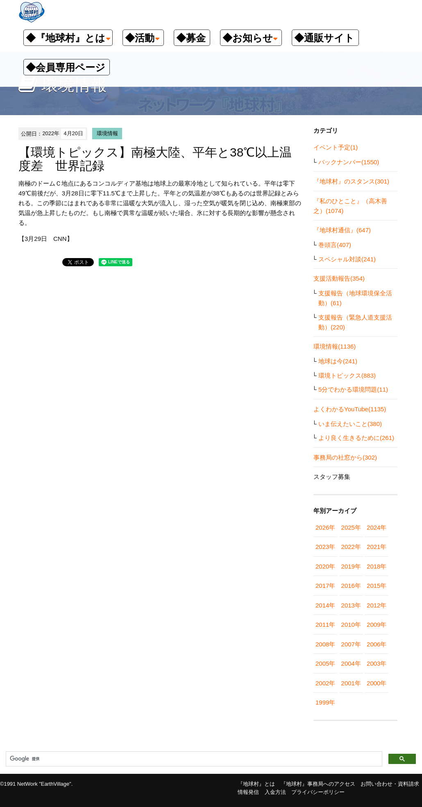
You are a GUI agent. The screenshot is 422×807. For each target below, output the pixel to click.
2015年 (376, 585)
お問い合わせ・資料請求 (390, 784)
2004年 (351, 663)
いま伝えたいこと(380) (350, 423)
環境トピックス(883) (347, 375)
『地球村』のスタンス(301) (351, 181)
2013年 (351, 605)
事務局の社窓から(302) (345, 457)
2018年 (376, 566)
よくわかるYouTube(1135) (349, 409)
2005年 (325, 663)
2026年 (325, 527)
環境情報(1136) (334, 346)
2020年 (325, 566)
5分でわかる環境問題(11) (353, 389)
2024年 (376, 527)
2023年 (325, 546)
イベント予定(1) (335, 147)
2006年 (376, 644)
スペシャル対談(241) (347, 259)
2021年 (376, 546)
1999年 (325, 702)
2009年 (376, 624)
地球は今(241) (337, 361)
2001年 (351, 683)
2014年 (325, 605)
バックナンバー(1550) (348, 162)
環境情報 (107, 133)
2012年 (376, 605)
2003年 (376, 663)
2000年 (376, 683)
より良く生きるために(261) (356, 437)
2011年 (325, 624)
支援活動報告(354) (339, 278)
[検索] (193, 759)
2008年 (325, 644)
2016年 (351, 585)
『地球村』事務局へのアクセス (318, 784)
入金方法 (275, 792)
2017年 (325, 585)
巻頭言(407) (334, 244)
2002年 (325, 683)
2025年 (351, 527)
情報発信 (248, 792)
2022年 (351, 546)
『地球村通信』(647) (342, 230)
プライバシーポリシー (318, 792)
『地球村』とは (256, 784)
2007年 (351, 644)
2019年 (351, 566)
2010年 (351, 624)
